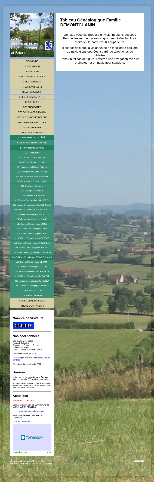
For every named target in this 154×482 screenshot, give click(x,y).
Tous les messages (21, 421)
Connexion (139, 460)
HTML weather (32, 437)
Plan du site (38, 461)
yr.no (49, 452)
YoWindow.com (20, 452)
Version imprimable (21, 461)
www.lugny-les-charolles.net (32, 411)
